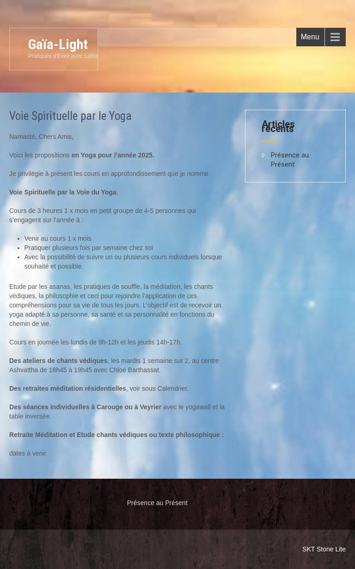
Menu (310, 37)
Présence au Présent (290, 160)
